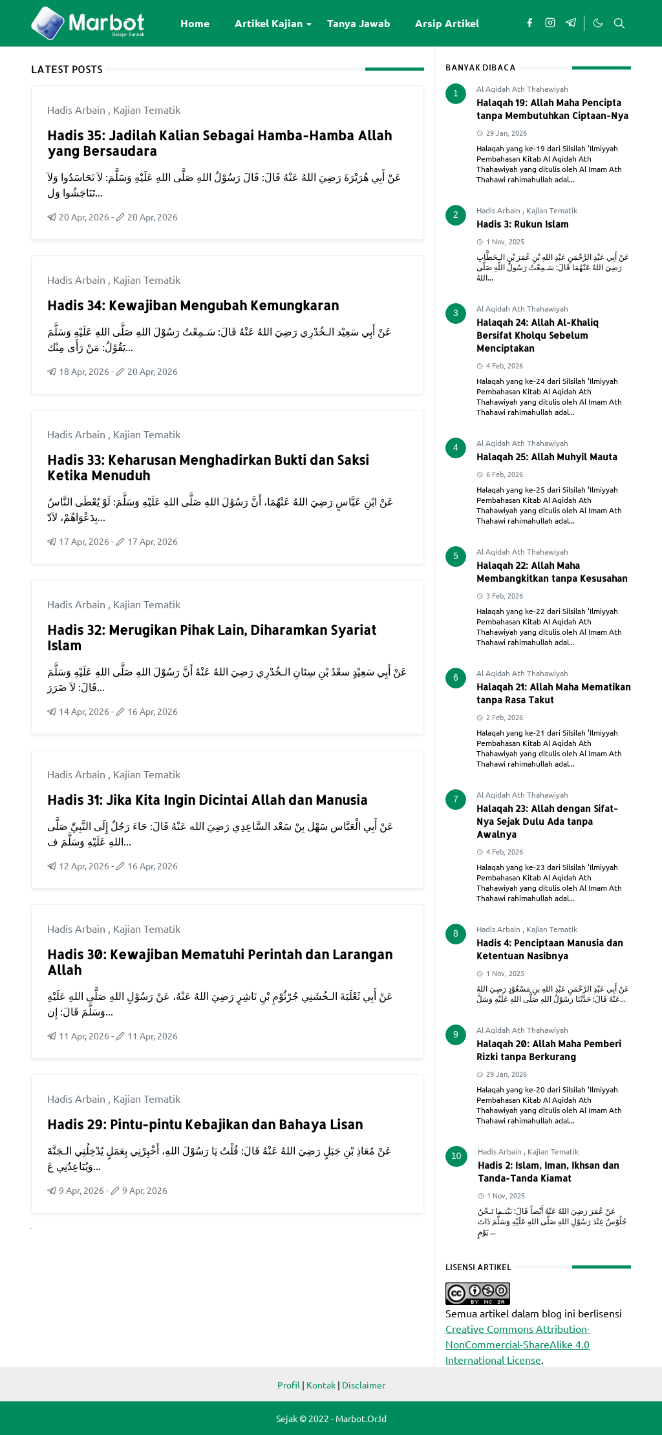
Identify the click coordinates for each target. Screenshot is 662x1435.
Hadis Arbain (77, 109)
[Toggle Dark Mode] (597, 23)
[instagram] (550, 23)
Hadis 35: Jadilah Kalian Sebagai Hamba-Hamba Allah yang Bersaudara (219, 143)
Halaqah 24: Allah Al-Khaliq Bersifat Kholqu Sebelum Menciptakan (537, 335)
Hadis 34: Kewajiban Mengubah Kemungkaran (193, 305)
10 (456, 1156)
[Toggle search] (619, 23)
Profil (288, 1384)
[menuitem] (195, 23)
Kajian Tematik (146, 109)
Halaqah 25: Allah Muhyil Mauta (546, 456)
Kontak (321, 1384)
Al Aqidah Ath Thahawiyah (522, 88)
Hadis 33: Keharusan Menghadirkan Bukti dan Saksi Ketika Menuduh (208, 467)
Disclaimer (363, 1384)
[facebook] (529, 23)
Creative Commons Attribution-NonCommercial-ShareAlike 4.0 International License (517, 1344)
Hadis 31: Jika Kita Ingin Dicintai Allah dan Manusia (207, 799)
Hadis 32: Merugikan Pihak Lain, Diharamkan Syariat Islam (211, 637)
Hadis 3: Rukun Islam (522, 223)
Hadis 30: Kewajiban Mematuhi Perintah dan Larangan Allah (219, 962)
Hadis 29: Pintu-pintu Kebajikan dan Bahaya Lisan (205, 1124)
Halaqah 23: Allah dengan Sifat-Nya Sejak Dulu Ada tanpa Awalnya (547, 821)
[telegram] (571, 23)
